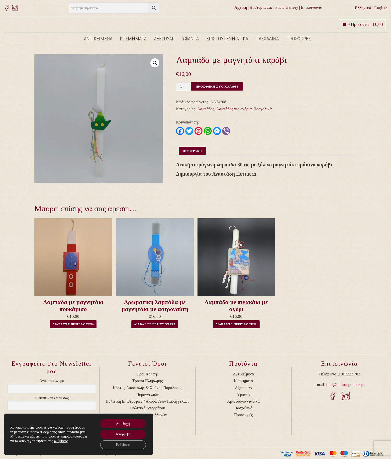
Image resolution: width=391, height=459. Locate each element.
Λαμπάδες (205, 109)
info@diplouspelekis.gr (345, 384)
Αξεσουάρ (243, 388)
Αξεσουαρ (164, 39)
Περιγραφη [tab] (192, 151)
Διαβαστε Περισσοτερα (73, 324)
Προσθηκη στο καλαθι (217, 86)
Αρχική (240, 7)
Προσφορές (243, 415)
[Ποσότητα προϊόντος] (183, 86)
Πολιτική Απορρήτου (147, 408)
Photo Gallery (286, 7)
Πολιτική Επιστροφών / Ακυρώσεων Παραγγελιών (148, 401)
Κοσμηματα (133, 39)
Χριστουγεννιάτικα (243, 401)
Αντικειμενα (98, 39)
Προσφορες (298, 39)
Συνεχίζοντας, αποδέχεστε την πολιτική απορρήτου (56, 417)
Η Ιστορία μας (261, 7)
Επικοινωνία (311, 7)
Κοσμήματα (243, 381)
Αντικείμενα (243, 374)
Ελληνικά (363, 8)
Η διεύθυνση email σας (52, 398)
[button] (154, 62)
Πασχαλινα (267, 39)
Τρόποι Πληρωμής (147, 381)
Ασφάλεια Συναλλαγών (147, 415)
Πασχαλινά (263, 109)
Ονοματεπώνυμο (51, 381)
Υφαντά (243, 394)
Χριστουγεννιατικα (227, 39)
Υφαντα (190, 39)
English (380, 8)
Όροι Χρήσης (147, 374)
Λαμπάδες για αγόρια (234, 109)
